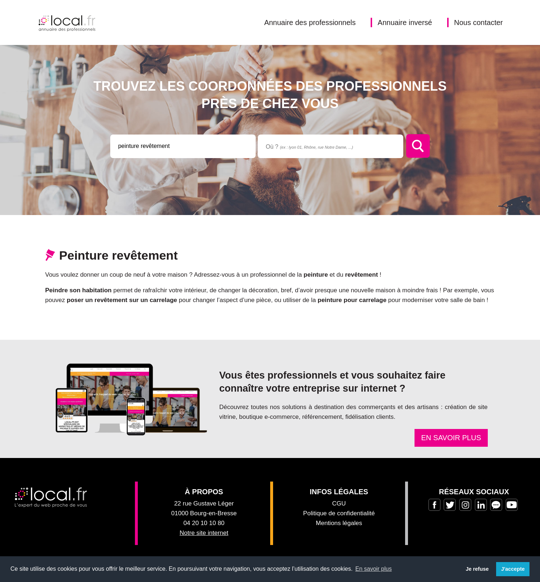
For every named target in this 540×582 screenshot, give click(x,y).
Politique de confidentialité (339, 513)
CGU (339, 503)
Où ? (309, 147)
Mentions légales (339, 523)
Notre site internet (204, 532)
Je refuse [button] (477, 569)
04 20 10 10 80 (204, 523)
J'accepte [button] (513, 569)
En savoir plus (451, 438)
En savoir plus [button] (373, 569)
